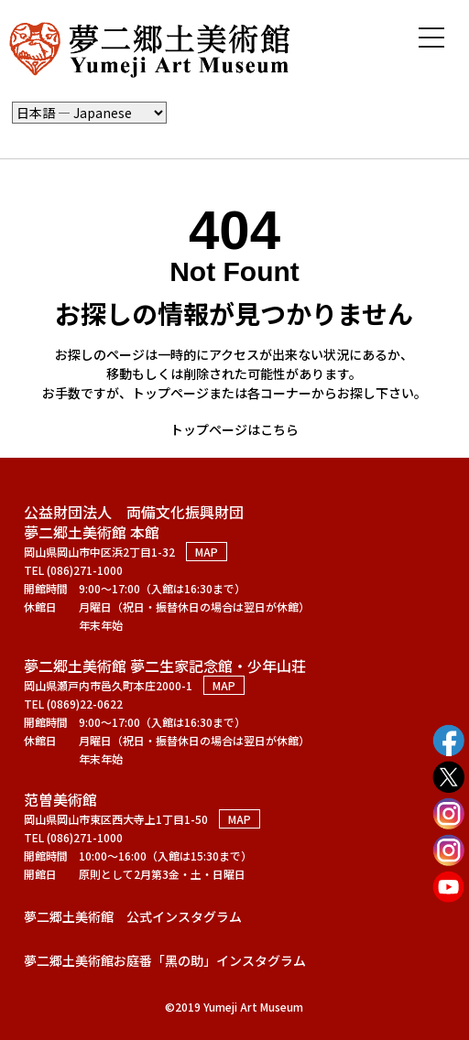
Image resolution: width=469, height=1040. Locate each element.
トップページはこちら (234, 429)
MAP (206, 551)
